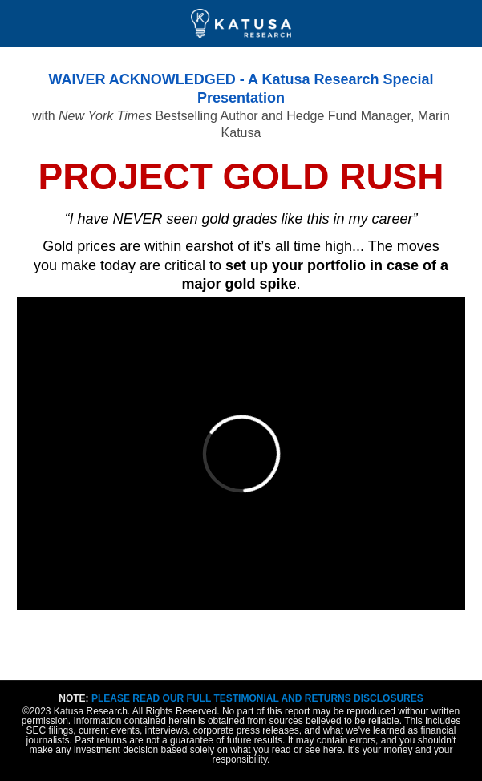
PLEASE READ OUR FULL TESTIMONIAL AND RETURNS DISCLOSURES (257, 698)
